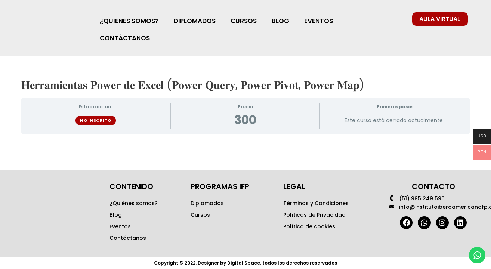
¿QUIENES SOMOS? (129, 20)
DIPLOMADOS (195, 20)
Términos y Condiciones (316, 203)
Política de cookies (309, 226)
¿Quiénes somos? (133, 203)
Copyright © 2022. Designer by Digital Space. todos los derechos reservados (245, 263)
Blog (115, 215)
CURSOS (244, 20)
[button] (440, 19)
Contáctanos (127, 238)
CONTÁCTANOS (125, 38)
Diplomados (207, 203)
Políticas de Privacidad (314, 215)
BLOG (280, 20)
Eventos (120, 226)
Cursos (200, 215)
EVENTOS (318, 20)
